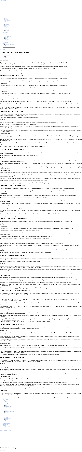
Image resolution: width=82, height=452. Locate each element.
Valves (6, 19)
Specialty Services (9, 24)
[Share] (3, 450)
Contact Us (5, 27)
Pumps (6, 23)
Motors (6, 21)
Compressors (8, 20)
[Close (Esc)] (4, 450)
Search (1, 48)
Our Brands (5, 17)
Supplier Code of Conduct (5, 430)
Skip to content (3, 0)
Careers (7, 30)
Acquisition (5, 26)
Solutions (5, 18)
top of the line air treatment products (13, 370)
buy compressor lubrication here (59, 249)
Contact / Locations (9, 29)
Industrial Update (6, 25)
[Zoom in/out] (0, 450)
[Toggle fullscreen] (1, 450)
